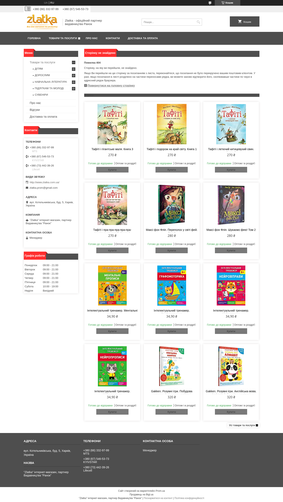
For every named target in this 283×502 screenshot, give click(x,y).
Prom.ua (160, 490)
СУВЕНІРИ (41, 94)
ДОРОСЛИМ (42, 75)
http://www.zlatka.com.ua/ (44, 182)
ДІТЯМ (39, 68)
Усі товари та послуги (242, 425)
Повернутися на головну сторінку (111, 85)
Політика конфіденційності (189, 498)
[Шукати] (198, 22)
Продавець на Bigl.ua (141, 494)
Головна (34, 38)
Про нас (92, 38)
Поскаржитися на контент (158, 498)
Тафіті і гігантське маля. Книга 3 (112, 149)
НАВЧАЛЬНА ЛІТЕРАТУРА (51, 81)
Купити (112, 169)
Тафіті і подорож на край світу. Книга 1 (172, 149)
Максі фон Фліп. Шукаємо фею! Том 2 (231, 229)
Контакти (113, 38)
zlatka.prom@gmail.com (44, 187)
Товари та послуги (63, 38)
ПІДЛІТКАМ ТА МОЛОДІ (49, 88)
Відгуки (35, 109)
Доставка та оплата (143, 38)
